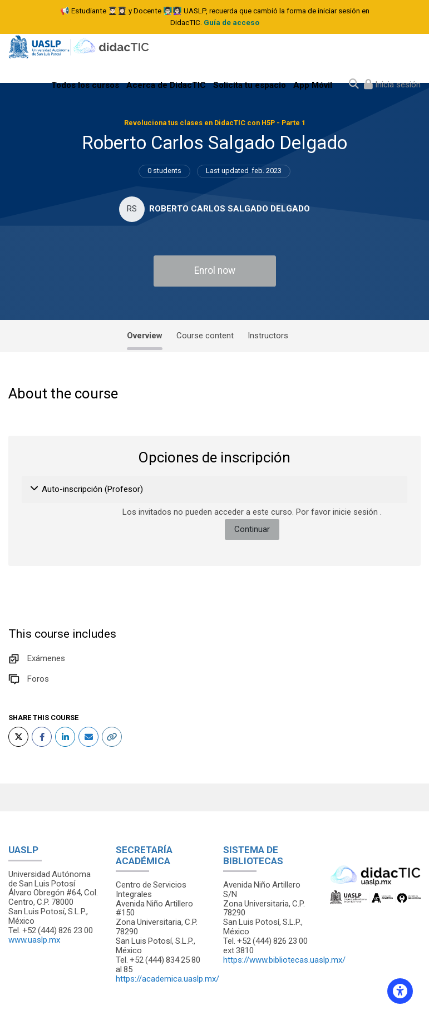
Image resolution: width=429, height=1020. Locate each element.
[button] (35, 489)
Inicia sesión (397, 85)
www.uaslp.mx (34, 940)
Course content (205, 336)
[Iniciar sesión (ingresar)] (392, 84)
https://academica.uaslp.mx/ (167, 979)
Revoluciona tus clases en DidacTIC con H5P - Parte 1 (214, 123)
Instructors (268, 336)
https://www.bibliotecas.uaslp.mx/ (284, 960)
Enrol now (214, 270)
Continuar (252, 529)
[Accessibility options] (400, 991)
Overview (144, 336)
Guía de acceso (231, 22)
